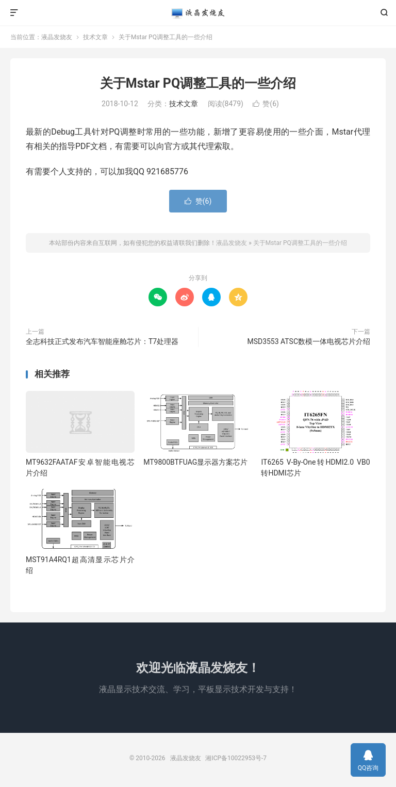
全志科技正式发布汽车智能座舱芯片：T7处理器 (102, 341)
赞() (266, 104)
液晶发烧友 (198, 13)
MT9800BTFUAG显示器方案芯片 (195, 462)
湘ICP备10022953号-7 (236, 758)
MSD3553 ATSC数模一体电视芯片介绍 (308, 341)
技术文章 (95, 37)
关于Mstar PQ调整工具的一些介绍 (198, 83)
